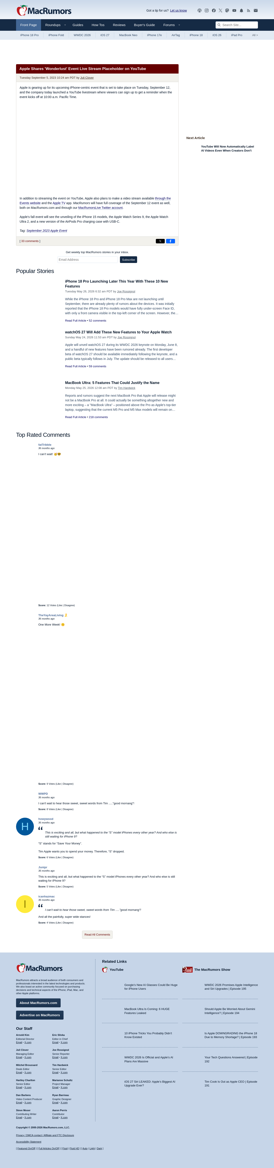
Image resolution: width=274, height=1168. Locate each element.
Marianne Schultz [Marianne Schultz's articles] (62, 1079)
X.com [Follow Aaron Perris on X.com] (64, 1116)
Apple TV (59, 203)
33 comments (30, 241)
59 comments (97, 366)
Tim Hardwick (126, 388)
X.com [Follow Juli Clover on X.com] (28, 1056)
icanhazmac (46, 896)
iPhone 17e (154, 35)
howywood (45, 819)
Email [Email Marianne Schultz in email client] (55, 1086)
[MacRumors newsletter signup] (255, 10)
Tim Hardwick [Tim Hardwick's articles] (60, 1064)
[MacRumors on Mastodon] (227, 10)
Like (60, 605)
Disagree (69, 605)
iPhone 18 (196, 35)
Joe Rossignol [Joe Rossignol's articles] (60, 1049)
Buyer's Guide (144, 25)
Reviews (119, 25)
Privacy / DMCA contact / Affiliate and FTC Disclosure (45, 1135)
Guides (78, 25)
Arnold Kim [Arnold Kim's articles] (22, 1034)
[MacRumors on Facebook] (214, 10)
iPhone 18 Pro (29, 35)
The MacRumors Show (212, 969)
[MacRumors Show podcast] (199, 10)
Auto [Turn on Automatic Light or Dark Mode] (85, 1148)
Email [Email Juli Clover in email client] (19, 1056)
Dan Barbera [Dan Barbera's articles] (23, 1094)
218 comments (98, 417)
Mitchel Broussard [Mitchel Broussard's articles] (26, 1064)
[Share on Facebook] (170, 241)
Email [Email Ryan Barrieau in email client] (55, 1101)
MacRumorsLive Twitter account (100, 207)
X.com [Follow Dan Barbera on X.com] (28, 1101)
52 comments (97, 320)
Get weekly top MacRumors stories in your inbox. (97, 252)
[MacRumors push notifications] (241, 10)
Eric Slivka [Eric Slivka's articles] (58, 1034)
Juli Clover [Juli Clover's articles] (22, 1049)
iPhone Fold (56, 35)
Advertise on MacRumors (40, 1014)
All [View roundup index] (255, 35)
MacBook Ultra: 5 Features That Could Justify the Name (115, 383)
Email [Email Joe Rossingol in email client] (55, 1056)
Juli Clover (87, 77)
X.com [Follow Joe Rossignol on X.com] (64, 1056)
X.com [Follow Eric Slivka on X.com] (64, 1041)
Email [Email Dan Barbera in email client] (19, 1101)
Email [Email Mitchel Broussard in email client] (19, 1071)
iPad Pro (236, 35)
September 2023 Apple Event (47, 230)
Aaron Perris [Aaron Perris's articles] (59, 1109)
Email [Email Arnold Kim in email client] (19, 1041)
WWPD (43, 793)
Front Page (28, 25)
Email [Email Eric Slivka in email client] (55, 1041)
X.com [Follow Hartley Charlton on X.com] (28, 1086)
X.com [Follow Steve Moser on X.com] (28, 1116)
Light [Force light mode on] (92, 1148)
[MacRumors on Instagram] (206, 10)
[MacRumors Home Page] (44, 10)
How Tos (98, 25)
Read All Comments (97, 934)
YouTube (117, 969)
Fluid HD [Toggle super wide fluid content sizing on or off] (74, 1148)
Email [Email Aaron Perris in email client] (55, 1116)
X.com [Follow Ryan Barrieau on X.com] (64, 1101)
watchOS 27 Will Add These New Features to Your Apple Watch (121, 332)
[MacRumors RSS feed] (248, 10)
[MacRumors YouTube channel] (234, 10)
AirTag (176, 35)
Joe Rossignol (126, 291)
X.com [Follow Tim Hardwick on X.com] (64, 1071)
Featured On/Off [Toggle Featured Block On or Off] (26, 1148)
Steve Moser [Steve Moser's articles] (23, 1109)
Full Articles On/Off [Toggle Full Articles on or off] (49, 1148)
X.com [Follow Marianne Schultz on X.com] (64, 1086)
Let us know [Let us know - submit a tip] (178, 10)
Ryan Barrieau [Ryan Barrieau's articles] (60, 1094)
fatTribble (45, 444)
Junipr (42, 867)
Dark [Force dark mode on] (99, 1148)
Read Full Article (75, 320)
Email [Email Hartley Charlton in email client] (19, 1086)
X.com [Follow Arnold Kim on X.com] (28, 1041)
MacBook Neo (128, 35)
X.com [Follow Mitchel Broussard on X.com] (28, 1071)
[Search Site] (237, 25)
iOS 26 (216, 35)
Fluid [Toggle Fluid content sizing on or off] (65, 1148)
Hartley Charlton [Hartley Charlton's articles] (25, 1079)
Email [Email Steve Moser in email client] (19, 1116)
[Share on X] (160, 241)
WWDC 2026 (82, 35)
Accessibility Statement (28, 1142)
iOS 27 (105, 35)
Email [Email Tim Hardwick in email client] (55, 1071)
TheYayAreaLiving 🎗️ (53, 615)
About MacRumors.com (38, 1002)
